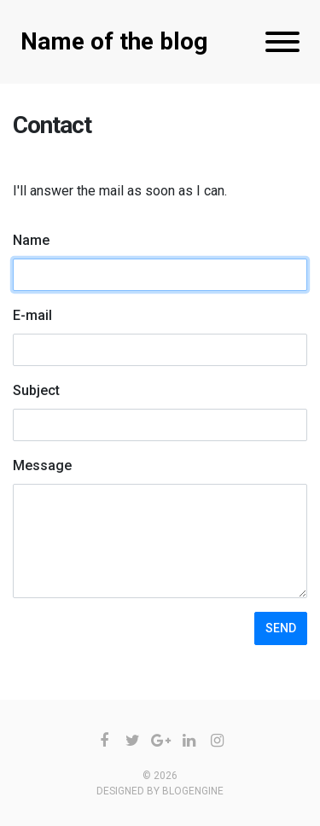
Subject (36, 390)
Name (31, 240)
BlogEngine (193, 791)
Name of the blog (113, 41)
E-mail (32, 315)
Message (42, 465)
